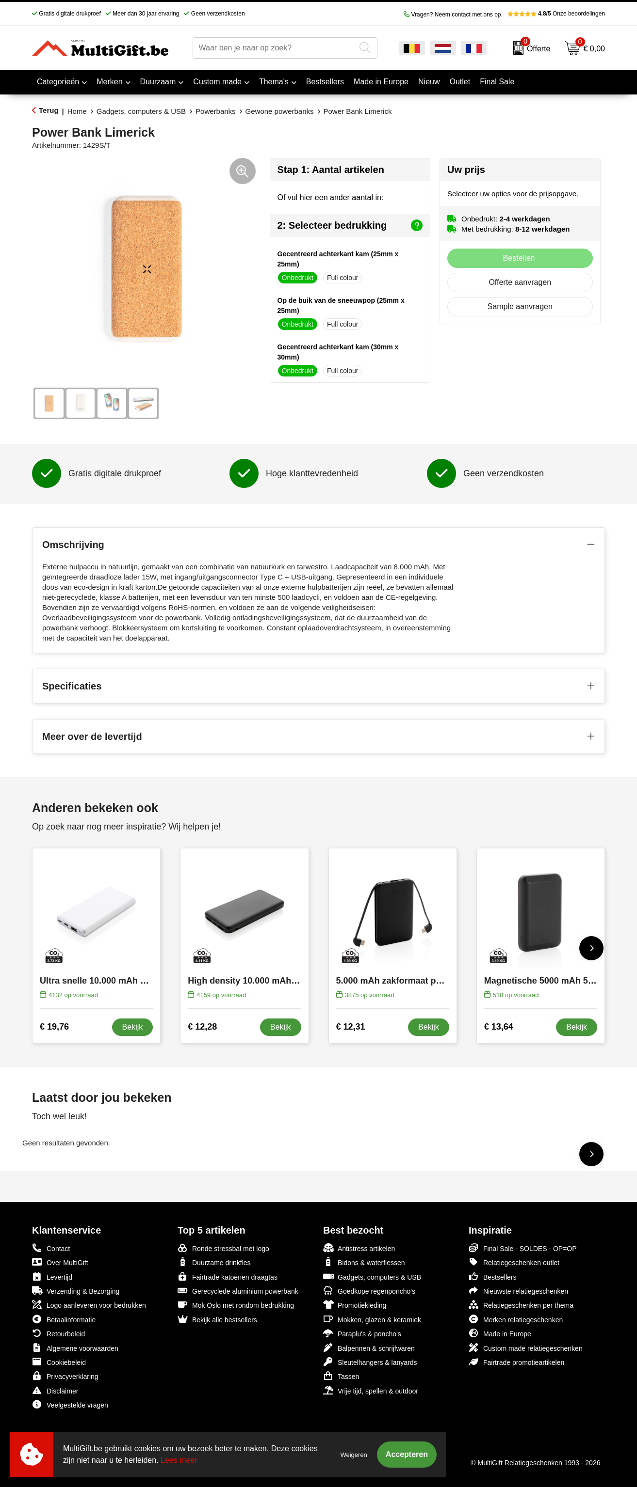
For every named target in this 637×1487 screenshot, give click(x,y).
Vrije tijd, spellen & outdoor (370, 1390)
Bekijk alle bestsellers (217, 1319)
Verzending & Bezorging (75, 1290)
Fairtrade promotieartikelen (516, 1361)
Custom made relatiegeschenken (526, 1347)
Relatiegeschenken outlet (514, 1262)
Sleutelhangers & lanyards (370, 1361)
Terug (49, 110)
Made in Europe (500, 1333)
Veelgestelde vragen (70, 1404)
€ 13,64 (498, 1027)
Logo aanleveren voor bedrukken (89, 1304)
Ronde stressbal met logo (223, 1247)
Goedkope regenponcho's (369, 1290)
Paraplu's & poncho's (362, 1333)
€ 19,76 (54, 1027)
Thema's (274, 82)
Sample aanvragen (520, 306)
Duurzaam (158, 82)
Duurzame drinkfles (214, 1262)
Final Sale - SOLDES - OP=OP (523, 1247)
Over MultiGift (60, 1262)
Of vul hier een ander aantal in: (331, 197)
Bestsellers (492, 1276)
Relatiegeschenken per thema (521, 1304)
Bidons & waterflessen (364, 1262)
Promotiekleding (354, 1304)
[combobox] (274, 48)
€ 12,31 (350, 1027)
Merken (109, 82)
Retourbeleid (58, 1333)
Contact (51, 1248)
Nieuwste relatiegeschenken (518, 1290)
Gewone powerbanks (279, 111)
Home (77, 111)
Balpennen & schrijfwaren (369, 1347)
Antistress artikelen (359, 1247)
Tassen (341, 1375)
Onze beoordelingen (556, 13)
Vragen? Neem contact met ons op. (453, 14)
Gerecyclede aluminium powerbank (238, 1290)
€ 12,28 (202, 1027)
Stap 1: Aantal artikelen (331, 169)
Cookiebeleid (59, 1361)
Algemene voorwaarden (75, 1347)
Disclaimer (55, 1390)
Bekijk (132, 1027)
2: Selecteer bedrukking (350, 225)
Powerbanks (216, 111)
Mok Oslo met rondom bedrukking (236, 1304)
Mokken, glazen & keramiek (372, 1319)
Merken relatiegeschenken (516, 1319)
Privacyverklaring (65, 1375)
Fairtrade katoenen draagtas (228, 1276)
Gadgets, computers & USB (141, 111)
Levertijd (52, 1276)
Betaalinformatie (64, 1319)
